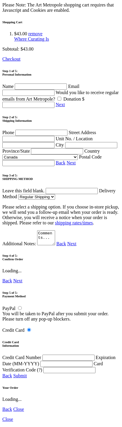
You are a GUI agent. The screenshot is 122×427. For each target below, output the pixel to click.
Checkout (11, 58)
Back (60, 162)
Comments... (47, 239)
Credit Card (13, 332)
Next (60, 104)
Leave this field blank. (50, 190)
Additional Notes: (29, 246)
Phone (35, 132)
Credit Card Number (49, 360)
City (86, 144)
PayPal (8, 310)
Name (35, 86)
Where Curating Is (31, 38)
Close (18, 411)
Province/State (43, 151)
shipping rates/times (74, 222)
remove (35, 33)
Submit (20, 378)
